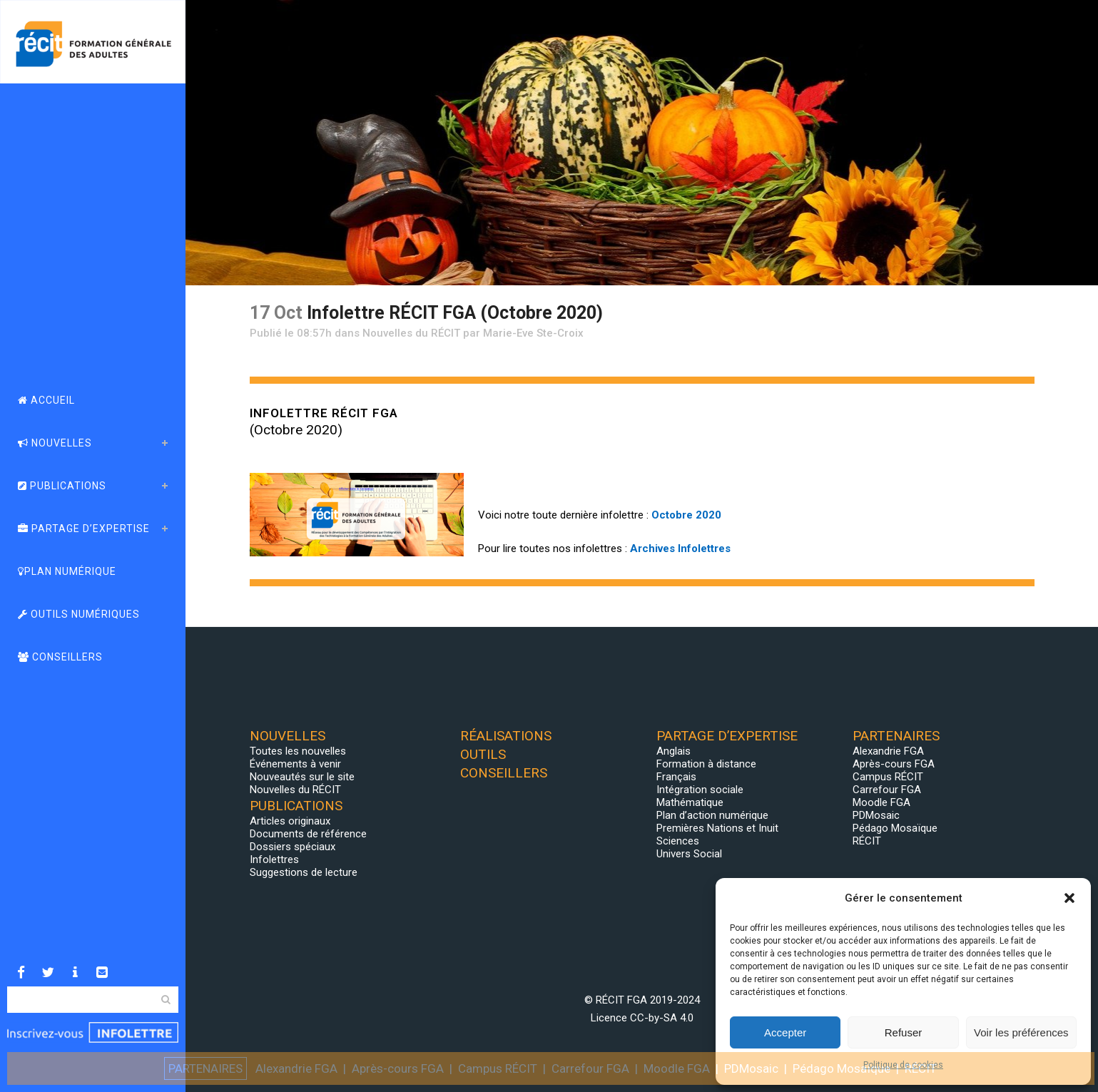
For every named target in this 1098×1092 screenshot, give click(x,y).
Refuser (903, 1032)
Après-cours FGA (894, 763)
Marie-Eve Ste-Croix (533, 333)
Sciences (677, 841)
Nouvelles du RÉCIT (411, 333)
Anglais (673, 751)
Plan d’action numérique (712, 815)
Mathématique (689, 802)
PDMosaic (876, 815)
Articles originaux (290, 821)
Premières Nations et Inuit (717, 828)
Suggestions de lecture (303, 872)
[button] (1069, 898)
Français (676, 776)
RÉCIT (867, 841)
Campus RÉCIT (888, 776)
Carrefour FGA (887, 789)
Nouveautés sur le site (302, 776)
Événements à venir (295, 763)
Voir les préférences (1021, 1032)
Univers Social (689, 853)
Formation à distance (706, 763)
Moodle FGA (881, 802)
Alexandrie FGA (888, 751)
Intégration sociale (699, 789)
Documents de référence (308, 833)
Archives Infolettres (680, 548)
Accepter (785, 1032)
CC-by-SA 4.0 (661, 1017)
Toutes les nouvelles (298, 751)
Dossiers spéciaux (292, 846)
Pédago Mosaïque (895, 828)
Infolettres (274, 859)
